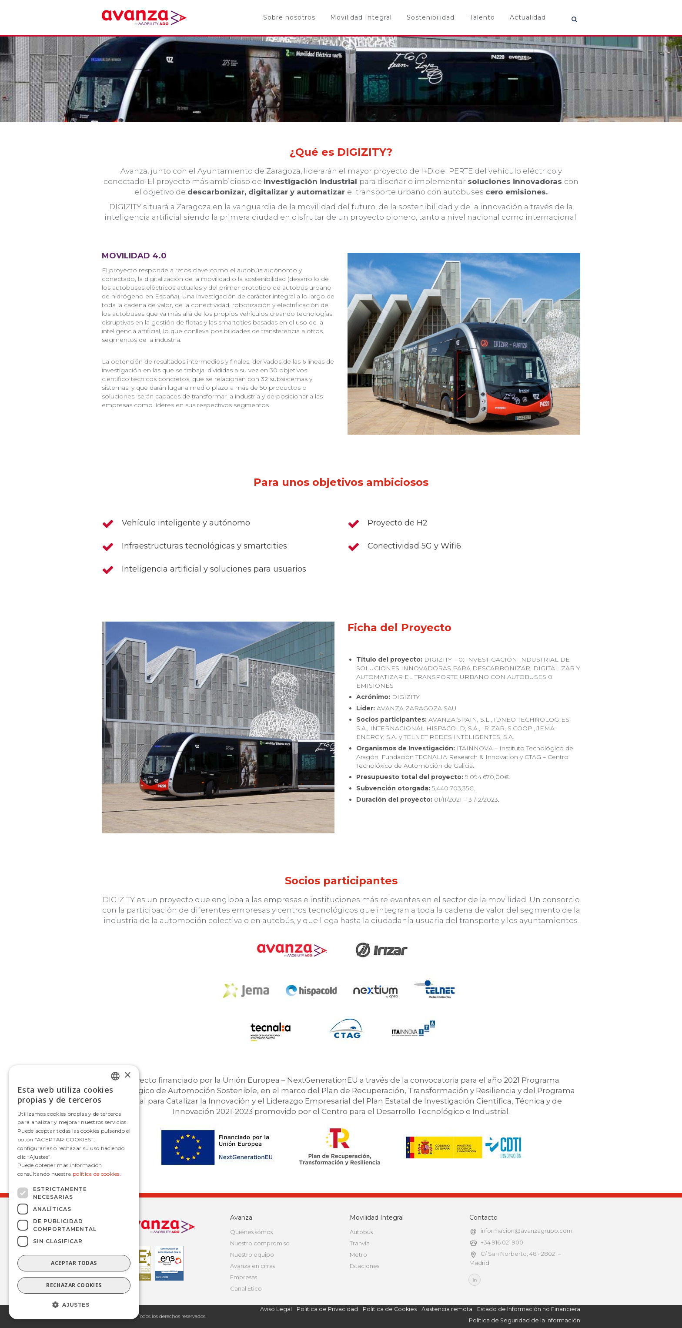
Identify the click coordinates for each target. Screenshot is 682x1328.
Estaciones (364, 1265)
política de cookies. (97, 1174)
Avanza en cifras (252, 1265)
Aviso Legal (276, 1309)
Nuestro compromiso (260, 1243)
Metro (358, 1254)
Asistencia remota (446, 1309)
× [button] (127, 1075)
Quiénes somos (251, 1231)
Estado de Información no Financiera (528, 1309)
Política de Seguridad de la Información (524, 1320)
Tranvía (360, 1243)
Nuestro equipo (252, 1254)
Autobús (361, 1231)
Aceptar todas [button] (74, 1263)
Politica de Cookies (390, 1309)
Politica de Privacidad (327, 1309)
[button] (73, 1305)
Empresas (243, 1277)
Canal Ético (246, 1288)
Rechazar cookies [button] (73, 1285)
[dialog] (74, 1192)
